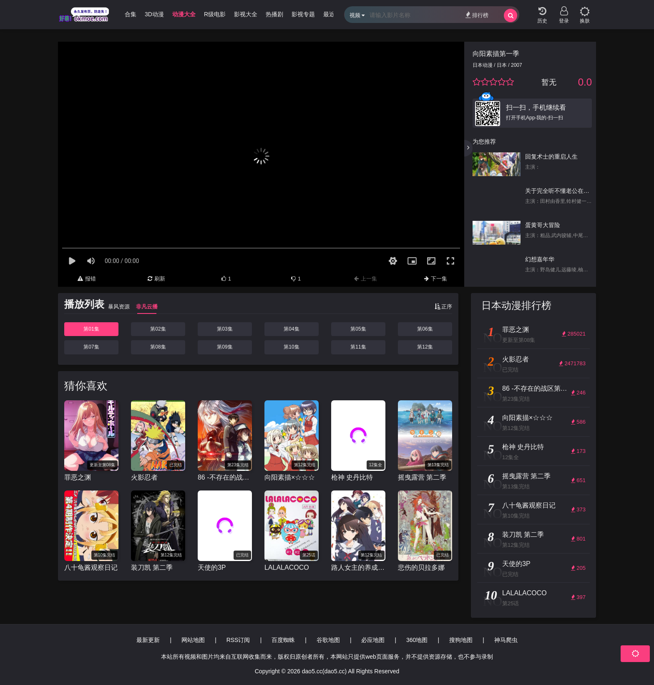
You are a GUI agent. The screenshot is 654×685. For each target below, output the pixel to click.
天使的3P (212, 567)
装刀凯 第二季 (152, 567)
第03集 (224, 329)
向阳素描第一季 (496, 53)
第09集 (224, 347)
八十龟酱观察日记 (91, 567)
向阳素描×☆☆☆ (289, 477)
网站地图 (193, 640)
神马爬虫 (506, 640)
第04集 (291, 329)
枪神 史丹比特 (352, 477)
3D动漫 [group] (154, 14)
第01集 (91, 329)
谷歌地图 (328, 640)
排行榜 (476, 14)
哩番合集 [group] (124, 14)
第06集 (425, 329)
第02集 (158, 329)
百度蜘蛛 (283, 640)
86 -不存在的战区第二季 (225, 477)
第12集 (425, 347)
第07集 (91, 347)
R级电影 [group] (215, 14)
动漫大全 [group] (184, 14)
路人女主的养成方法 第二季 (358, 567)
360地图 (417, 640)
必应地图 (373, 640)
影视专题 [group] (303, 14)
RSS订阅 (238, 640)
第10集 (291, 347)
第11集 (358, 347)
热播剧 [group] (274, 14)
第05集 (358, 329)
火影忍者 (144, 477)
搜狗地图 (461, 640)
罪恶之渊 (77, 477)
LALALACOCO (286, 567)
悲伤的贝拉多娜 (421, 567)
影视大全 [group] (245, 14)
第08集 (158, 347)
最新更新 (148, 640)
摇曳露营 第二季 (422, 477)
